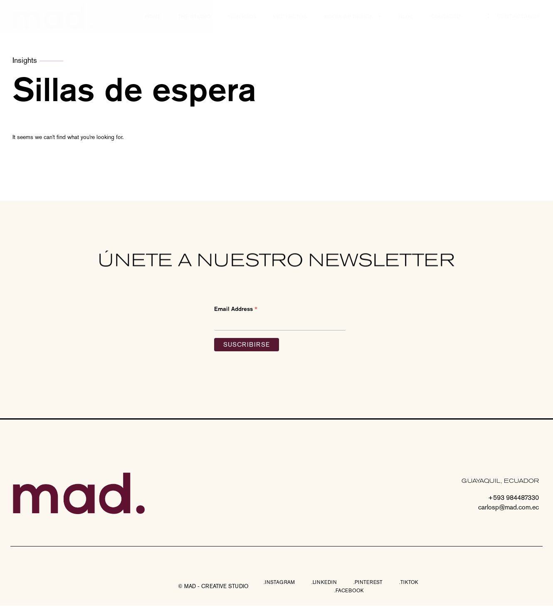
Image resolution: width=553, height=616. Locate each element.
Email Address (235, 309)
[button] (213, 586)
